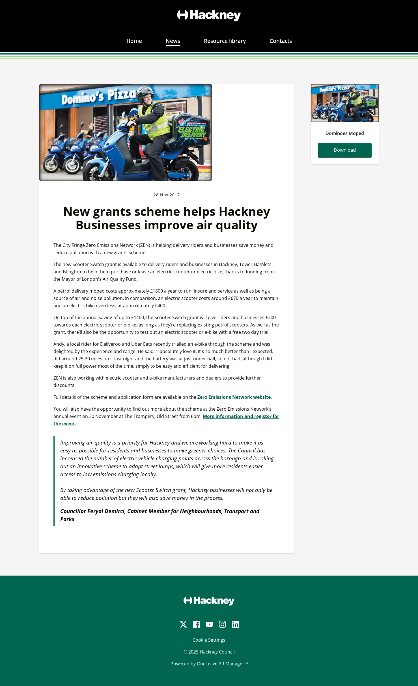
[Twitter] (183, 624)
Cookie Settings (209, 640)
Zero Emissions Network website (234, 397)
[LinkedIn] (235, 624)
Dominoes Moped (345, 133)
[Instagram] (222, 624)
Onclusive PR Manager (220, 664)
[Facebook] (196, 624)
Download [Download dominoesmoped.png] (345, 150)
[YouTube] (209, 624)
